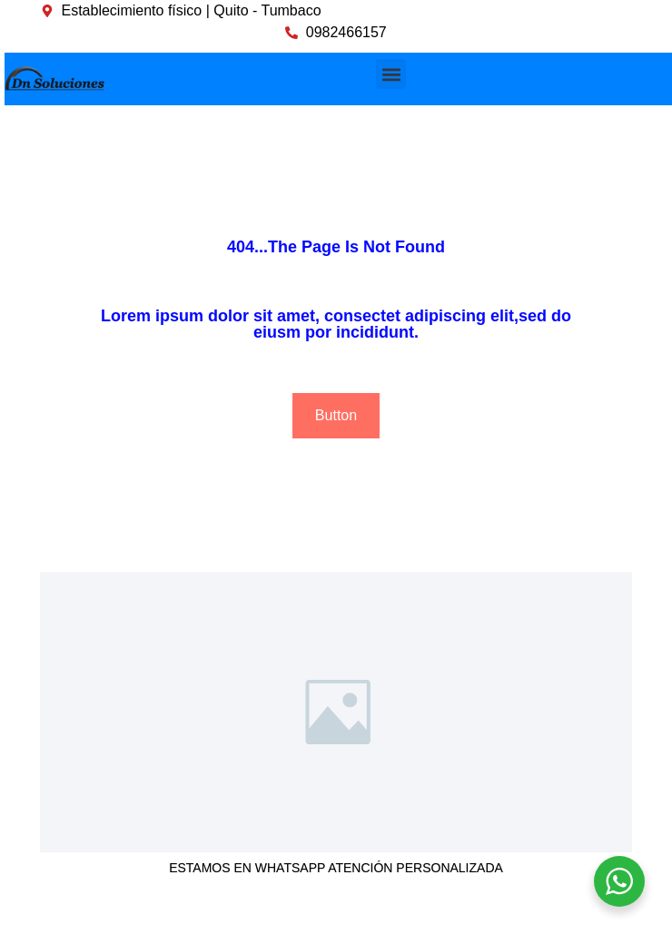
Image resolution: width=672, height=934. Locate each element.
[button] (391, 74)
